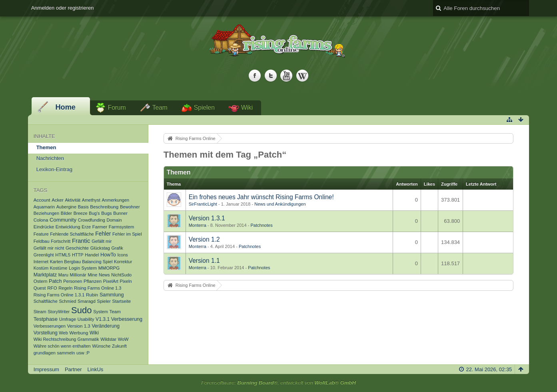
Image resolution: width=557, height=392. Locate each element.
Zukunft (119, 346)
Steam (40, 311)
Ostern (41, 281)
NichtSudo (121, 274)
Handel (92, 254)
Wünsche (101, 346)
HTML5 (62, 254)
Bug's (94, 213)
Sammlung (112, 295)
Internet (41, 261)
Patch (55, 281)
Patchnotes (261, 225)
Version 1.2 (204, 239)
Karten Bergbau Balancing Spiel (81, 261)
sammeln (66, 352)
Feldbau (42, 241)
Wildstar (108, 339)
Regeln (65, 288)
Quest (40, 287)
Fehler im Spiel (127, 234)
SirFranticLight (203, 204)
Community (63, 220)
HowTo (108, 255)
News (104, 274)
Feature (41, 234)
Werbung (79, 332)
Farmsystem (121, 226)
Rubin (92, 294)
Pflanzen (93, 281)
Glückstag (100, 248)
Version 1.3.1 (207, 218)
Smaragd (87, 301)
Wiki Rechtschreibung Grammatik (66, 339)
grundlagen (45, 352)
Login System (83, 267)
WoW (123, 339)
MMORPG (109, 267)
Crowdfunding (91, 220)
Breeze (81, 213)
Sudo (81, 310)
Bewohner (130, 206)
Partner (73, 369)
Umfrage (67, 319)
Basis (83, 206)
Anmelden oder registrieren (62, 8)
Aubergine (66, 206)
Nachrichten (50, 158)
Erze (86, 226)
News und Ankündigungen (279, 204)
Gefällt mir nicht (49, 248)
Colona (41, 219)
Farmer (99, 226)
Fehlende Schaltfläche (72, 234)
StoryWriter (59, 311)
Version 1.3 (78, 325)
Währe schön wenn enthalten (62, 346)
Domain (114, 220)
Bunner (120, 213)
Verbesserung (126, 319)
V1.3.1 (103, 319)
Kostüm (41, 268)
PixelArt (110, 281)
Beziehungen (47, 213)
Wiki (247, 107)
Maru (63, 274)
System (100, 311)
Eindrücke (44, 226)
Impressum (46, 369)
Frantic (81, 241)
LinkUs (96, 369)
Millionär (78, 274)
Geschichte (77, 247)
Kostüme (59, 268)
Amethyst (91, 200)
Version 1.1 (204, 260)
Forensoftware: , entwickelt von (278, 383)
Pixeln (126, 281)
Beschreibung (104, 206)
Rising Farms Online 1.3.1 (59, 294)
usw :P (83, 352)
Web (63, 332)
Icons (122, 254)
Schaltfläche (46, 301)
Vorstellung (46, 333)
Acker (58, 199)
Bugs (106, 213)
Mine (92, 274)
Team (160, 107)
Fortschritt (60, 241)
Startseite (121, 301)
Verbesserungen (50, 326)
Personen (72, 281)
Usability (86, 319)
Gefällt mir (102, 241)
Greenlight (44, 254)
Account (42, 199)
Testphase (46, 319)
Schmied (67, 301)
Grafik (117, 248)
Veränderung (106, 326)
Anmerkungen (115, 200)
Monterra (197, 225)
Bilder (66, 213)
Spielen (204, 107)
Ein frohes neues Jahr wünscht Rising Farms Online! (261, 197)
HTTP (78, 254)
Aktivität (72, 200)
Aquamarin (44, 206)
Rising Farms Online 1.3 (98, 288)
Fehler (103, 233)
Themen (46, 147)
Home (65, 107)
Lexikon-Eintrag (54, 169)
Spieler (104, 301)
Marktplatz (45, 275)
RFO (52, 287)
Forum (117, 107)
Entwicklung (68, 226)
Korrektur (123, 261)
